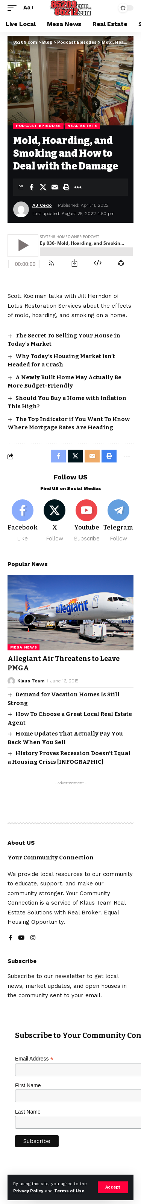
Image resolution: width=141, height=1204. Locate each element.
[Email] (54, 187)
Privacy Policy (28, 1191)
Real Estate (82, 126)
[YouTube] (21, 938)
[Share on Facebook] (31, 187)
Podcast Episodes (38, 126)
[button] (113, 1187)
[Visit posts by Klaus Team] (11, 681)
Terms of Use (69, 1191)
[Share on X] (43, 187)
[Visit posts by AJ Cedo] (21, 209)
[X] (54, 521)
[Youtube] (86, 521)
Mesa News (23, 647)
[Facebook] (23, 521)
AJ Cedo (42, 205)
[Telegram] (118, 521)
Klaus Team (30, 681)
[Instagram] (32, 938)
